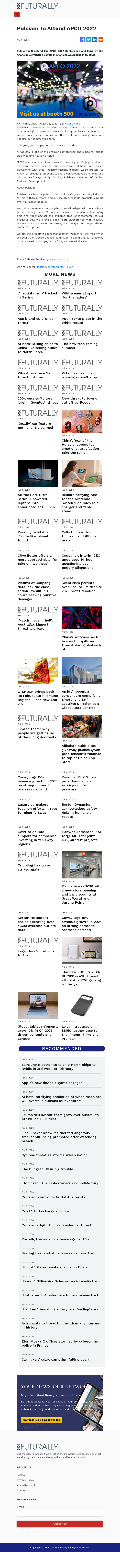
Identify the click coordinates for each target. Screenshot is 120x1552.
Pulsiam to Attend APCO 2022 (55, 266)
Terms (21, 1474)
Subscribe (60, 1523)
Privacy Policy (25, 1480)
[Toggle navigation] (17, 14)
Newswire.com (70, 123)
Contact (22, 1490)
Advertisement (26, 1485)
